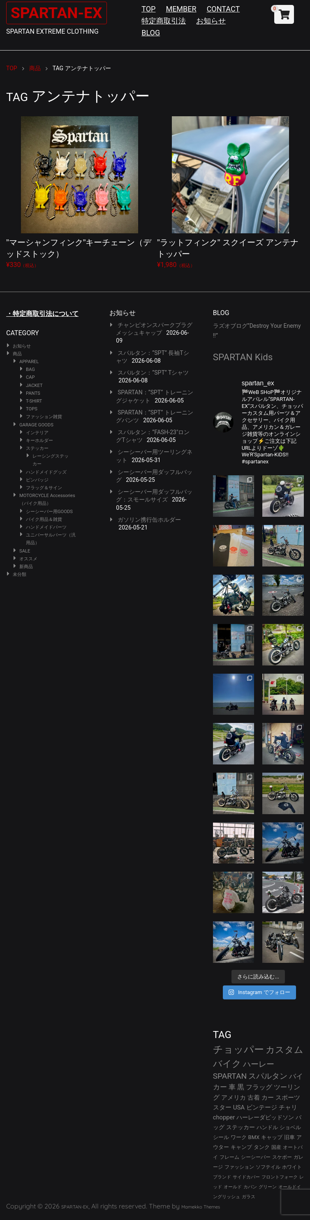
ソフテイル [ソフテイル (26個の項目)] (268, 1167)
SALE (24, 551)
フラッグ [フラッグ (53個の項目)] (259, 1087)
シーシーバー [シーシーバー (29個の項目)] (256, 1157)
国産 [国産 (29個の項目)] (276, 1147)
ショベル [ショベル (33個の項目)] (290, 1127)
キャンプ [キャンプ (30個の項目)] (241, 1147)
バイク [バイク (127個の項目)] (227, 1064)
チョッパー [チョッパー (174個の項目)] (238, 1049)
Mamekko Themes (200, 1207)
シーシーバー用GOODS (49, 511)
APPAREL (29, 361)
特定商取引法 (163, 20)
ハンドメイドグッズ (46, 472)
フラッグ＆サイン (44, 487)
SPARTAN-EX (60, 12)
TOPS (31, 409)
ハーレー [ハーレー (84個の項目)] (258, 1064)
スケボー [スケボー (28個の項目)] (282, 1157)
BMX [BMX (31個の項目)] (254, 1137)
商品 (17, 354)
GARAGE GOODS (36, 425)
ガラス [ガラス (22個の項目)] (248, 1196)
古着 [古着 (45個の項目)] (254, 1097)
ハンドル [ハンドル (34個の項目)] (267, 1127)
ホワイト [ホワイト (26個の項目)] (292, 1167)
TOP (148, 9)
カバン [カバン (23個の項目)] (250, 1187)
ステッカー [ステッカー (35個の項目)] (240, 1127)
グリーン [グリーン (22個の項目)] (268, 1187)
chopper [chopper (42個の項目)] (224, 1117)
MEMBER (181, 9)
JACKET (34, 385)
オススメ (28, 559)
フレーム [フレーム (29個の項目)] (229, 1157)
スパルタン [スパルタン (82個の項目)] (267, 1076)
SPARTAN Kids (243, 357)
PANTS (33, 393)
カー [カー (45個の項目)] (267, 1097)
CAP (30, 377)
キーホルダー (39, 440)
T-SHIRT (34, 401)
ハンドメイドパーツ (46, 527)
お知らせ (211, 20)
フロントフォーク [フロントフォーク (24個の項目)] (279, 1177)
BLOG (150, 32)
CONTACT (223, 9)
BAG (30, 369)
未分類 (19, 574)
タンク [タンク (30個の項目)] (262, 1147)
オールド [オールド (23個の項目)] (233, 1187)
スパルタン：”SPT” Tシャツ (153, 372)
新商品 (26, 566)
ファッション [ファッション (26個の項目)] (239, 1167)
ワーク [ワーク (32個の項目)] (239, 1137)
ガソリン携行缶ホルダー (149, 519)
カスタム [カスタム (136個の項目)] (284, 1049)
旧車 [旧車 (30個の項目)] (289, 1137)
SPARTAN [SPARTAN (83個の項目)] (230, 1076)
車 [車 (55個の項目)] (232, 1087)
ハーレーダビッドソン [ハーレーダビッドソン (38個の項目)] (265, 1117)
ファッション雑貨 (44, 416)
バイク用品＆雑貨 (44, 519)
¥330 (79, 192)
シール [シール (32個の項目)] (221, 1137)
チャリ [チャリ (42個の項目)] (288, 1107)
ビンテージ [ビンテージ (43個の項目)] (261, 1107)
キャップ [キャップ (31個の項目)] (271, 1137)
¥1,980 (230, 192)
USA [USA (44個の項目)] (239, 1107)
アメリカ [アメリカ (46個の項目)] (233, 1097)
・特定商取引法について (42, 314)
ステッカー (37, 448)
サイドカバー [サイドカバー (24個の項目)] (246, 1177)
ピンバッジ (37, 480)
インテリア (37, 432)
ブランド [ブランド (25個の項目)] (222, 1177)
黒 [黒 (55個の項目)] (240, 1087)
